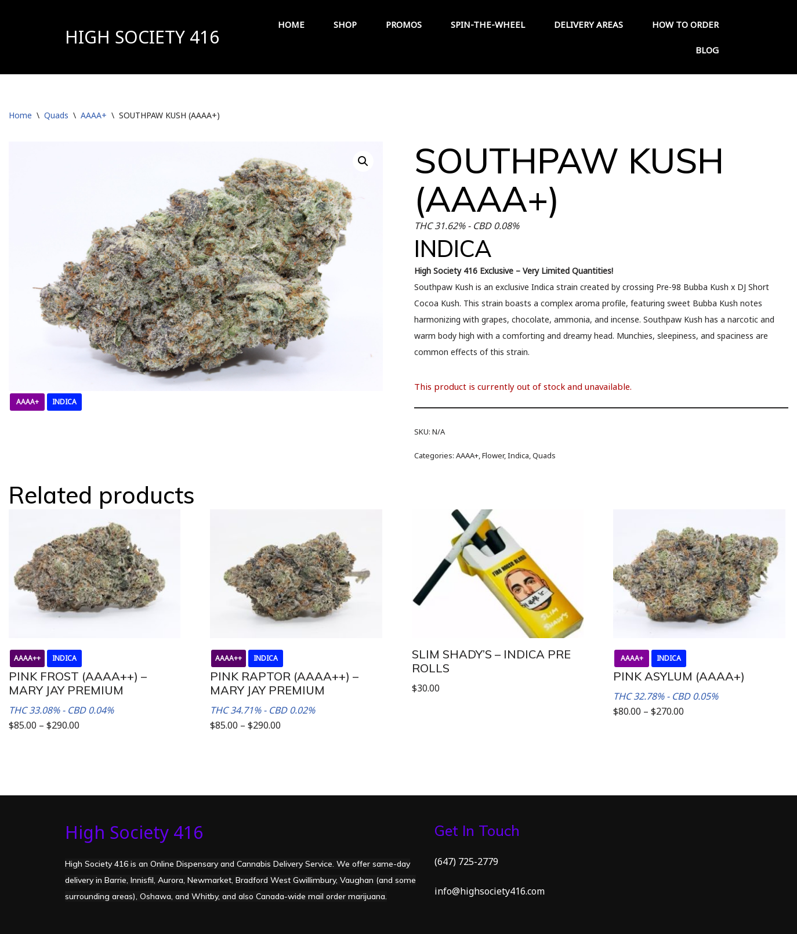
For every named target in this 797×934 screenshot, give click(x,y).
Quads (56, 115)
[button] (363, 161)
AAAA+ (94, 115)
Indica (518, 455)
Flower (493, 455)
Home (20, 115)
